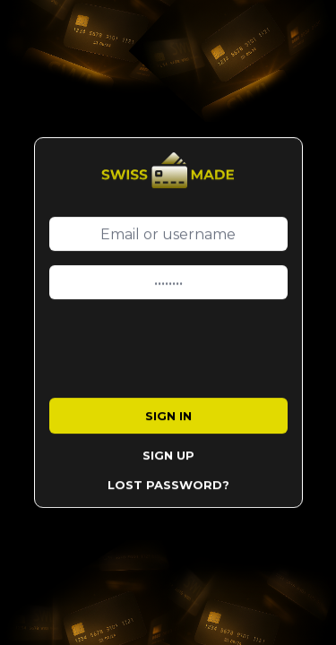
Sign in (168, 415)
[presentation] (185, 348)
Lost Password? (168, 484)
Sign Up (168, 455)
